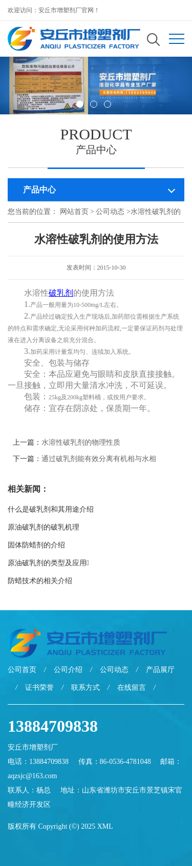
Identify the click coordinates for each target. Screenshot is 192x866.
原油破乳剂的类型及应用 (48, 563)
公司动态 (110, 211)
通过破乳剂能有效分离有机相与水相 (98, 459)
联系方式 (85, 687)
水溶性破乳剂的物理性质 (80, 442)
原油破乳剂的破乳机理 (43, 527)
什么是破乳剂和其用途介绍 (51, 509)
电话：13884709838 (38, 761)
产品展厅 (160, 669)
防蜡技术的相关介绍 (40, 581)
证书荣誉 (39, 687)
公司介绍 (68, 669)
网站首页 (74, 211)
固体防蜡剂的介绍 (36, 545)
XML (105, 826)
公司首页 (22, 669)
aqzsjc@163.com (32, 776)
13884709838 (53, 726)
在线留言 (131, 687)
